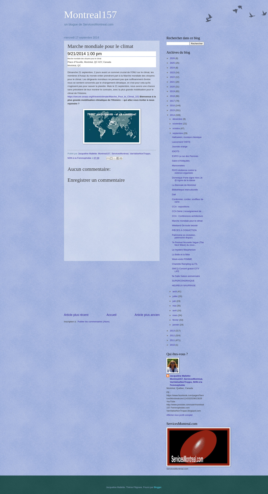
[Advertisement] (111, 287)
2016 (172, 105)
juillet (175, 296)
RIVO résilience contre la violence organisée (184, 171)
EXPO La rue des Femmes (185, 156)
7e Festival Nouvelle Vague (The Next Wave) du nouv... (188, 243)
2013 (172, 330)
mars (175, 315)
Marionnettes (178, 165)
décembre (177, 119)
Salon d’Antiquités (181, 160)
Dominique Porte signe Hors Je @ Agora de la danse (187, 179)
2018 (172, 96)
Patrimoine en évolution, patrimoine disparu (184, 236)
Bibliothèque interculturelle (185, 189)
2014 (172, 115)
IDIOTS (175, 151)
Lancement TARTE (181, 142)
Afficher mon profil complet (179, 415)
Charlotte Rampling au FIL (185, 264)
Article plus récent (76, 315)
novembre (177, 123)
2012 (172, 335)
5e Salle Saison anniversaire (186, 276)
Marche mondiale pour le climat (187, 221)
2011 (172, 340)
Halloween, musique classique (187, 137)
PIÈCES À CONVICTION (184, 230)
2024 (172, 67)
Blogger (157, 487)
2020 (172, 86)
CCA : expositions (180, 206)
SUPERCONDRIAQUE (183, 280)
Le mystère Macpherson (184, 249)
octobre (176, 128)
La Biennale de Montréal (184, 185)
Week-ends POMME (182, 259)
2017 (172, 101)
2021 (172, 82)
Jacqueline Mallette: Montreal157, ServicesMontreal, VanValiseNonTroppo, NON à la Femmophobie (186, 380)
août (174, 291)
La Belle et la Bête (181, 254)
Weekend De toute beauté (184, 225)
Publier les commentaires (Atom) (94, 321)
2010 (172, 345)
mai (174, 305)
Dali (174, 194)
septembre (177, 133)
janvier (176, 324)
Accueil (111, 315)
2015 (172, 110)
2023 (172, 72)
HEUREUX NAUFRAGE (184, 285)
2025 (172, 63)
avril (174, 310)
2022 (172, 77)
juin (174, 301)
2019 (172, 91)
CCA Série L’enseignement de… (188, 211)
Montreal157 (90, 14)
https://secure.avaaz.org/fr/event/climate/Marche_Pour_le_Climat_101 (103, 96)
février (175, 320)
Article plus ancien (147, 315)
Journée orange (179, 146)
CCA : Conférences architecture (187, 216)
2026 (172, 58)
